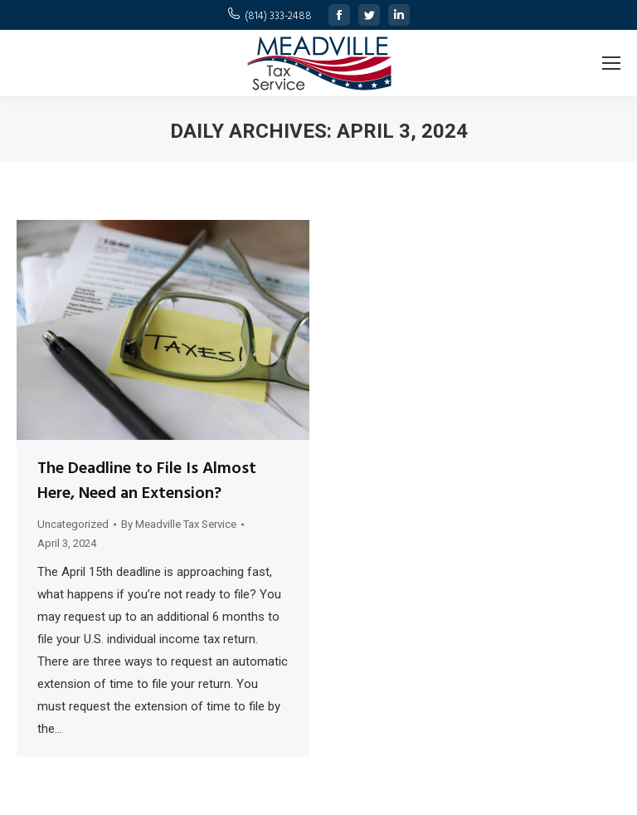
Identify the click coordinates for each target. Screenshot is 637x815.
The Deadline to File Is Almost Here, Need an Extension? (146, 481)
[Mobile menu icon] (611, 63)
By (178, 524)
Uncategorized (73, 524)
